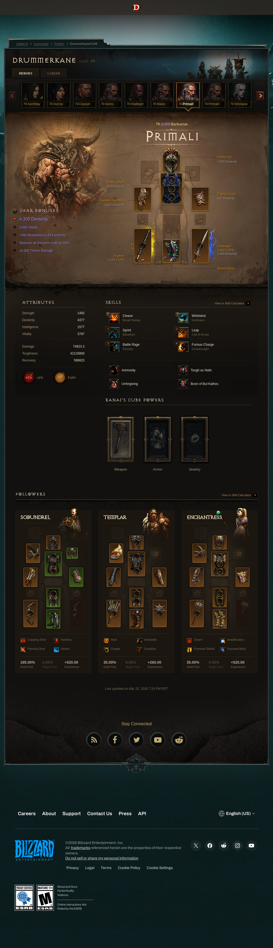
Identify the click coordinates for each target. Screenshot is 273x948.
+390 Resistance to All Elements (39, 235)
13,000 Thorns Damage (33, 250)
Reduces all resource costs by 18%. (42, 243)
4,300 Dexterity (31, 219)
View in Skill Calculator (233, 303)
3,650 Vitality (26, 227)
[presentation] (20, 13)
